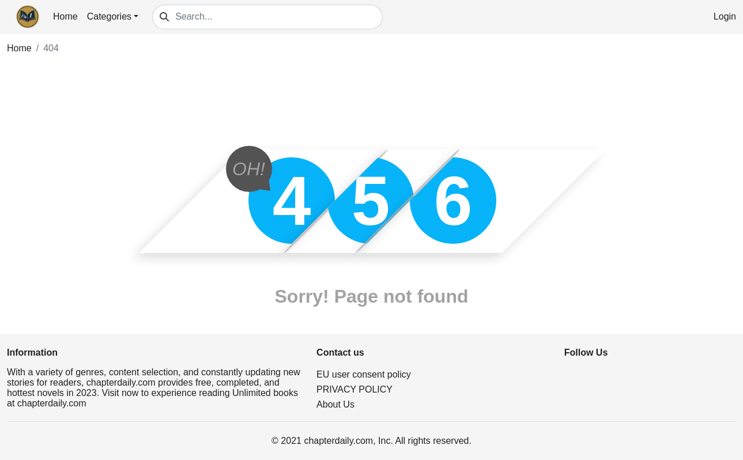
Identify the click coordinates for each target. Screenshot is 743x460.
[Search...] (279, 17)
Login (725, 16)
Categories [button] (109, 16)
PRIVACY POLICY (354, 389)
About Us (335, 404)
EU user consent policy (363, 374)
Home (65, 16)
